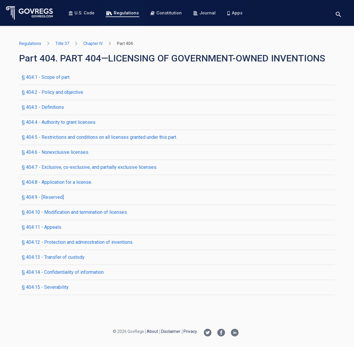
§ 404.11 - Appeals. (42, 227)
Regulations (122, 13)
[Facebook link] (221, 333)
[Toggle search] (338, 13)
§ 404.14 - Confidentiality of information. (63, 272)
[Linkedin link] (235, 333)
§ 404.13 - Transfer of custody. (53, 257)
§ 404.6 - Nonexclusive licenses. (55, 152)
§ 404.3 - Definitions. (43, 107)
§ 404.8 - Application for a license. (57, 182)
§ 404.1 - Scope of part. (46, 77)
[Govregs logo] (29, 13)
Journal (204, 13)
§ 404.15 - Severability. (45, 287)
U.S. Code (82, 13)
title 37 (62, 43)
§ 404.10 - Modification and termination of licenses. (75, 212)
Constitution (166, 13)
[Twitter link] (207, 333)
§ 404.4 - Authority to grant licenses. (59, 122)
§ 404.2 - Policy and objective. (53, 92)
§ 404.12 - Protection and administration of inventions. (77, 242)
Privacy (190, 331)
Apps (234, 13)
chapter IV (93, 43)
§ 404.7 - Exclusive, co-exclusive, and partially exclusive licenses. (89, 167)
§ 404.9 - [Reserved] (43, 197)
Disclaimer (171, 331)
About (152, 331)
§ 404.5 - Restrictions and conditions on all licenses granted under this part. (99, 137)
